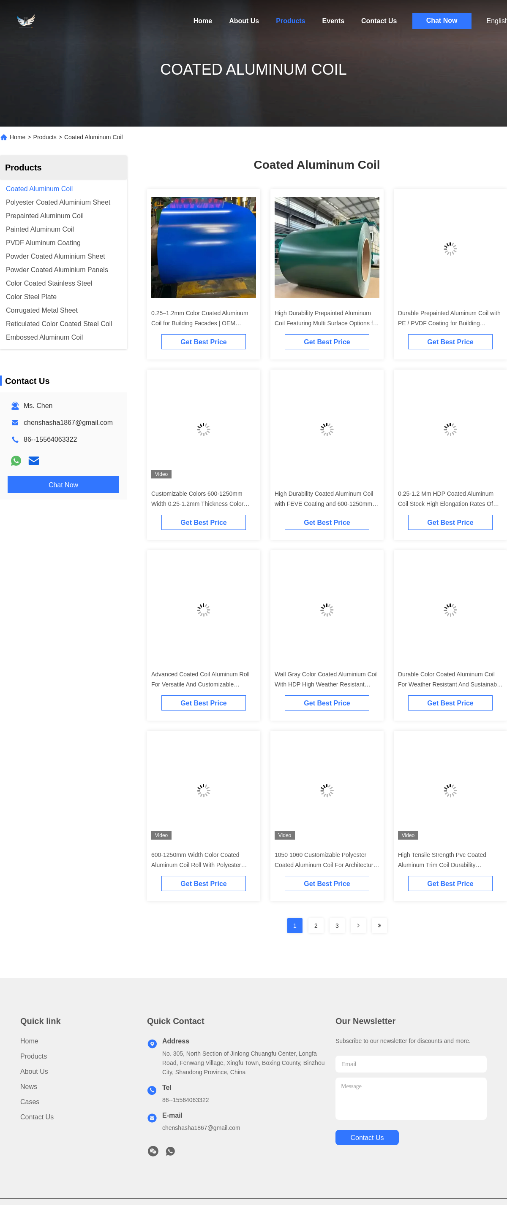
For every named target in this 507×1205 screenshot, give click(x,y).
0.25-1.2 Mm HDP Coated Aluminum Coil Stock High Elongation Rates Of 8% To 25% (445, 503)
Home (203, 20)
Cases (29, 1101)
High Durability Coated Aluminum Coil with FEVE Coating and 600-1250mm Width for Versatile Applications (324, 503)
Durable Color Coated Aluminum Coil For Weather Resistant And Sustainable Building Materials (450, 684)
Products (290, 20)
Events (333, 20)
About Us (244, 20)
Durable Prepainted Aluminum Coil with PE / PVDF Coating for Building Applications (449, 323)
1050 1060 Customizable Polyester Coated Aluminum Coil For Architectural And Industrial (326, 864)
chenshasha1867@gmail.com (68, 422)
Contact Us (379, 20)
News (28, 1086)
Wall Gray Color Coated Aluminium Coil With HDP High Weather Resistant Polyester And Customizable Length (326, 684)
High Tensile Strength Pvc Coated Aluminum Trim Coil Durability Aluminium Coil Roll (442, 864)
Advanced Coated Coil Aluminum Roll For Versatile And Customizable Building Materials (200, 684)
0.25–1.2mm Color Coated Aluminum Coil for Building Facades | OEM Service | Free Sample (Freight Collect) (202, 323)
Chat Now (442, 20)
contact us (367, 1137)
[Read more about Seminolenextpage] (358, 925)
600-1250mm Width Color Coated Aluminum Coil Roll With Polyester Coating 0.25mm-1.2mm (196, 864)
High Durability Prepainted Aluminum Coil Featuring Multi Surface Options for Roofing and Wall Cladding (326, 323)
